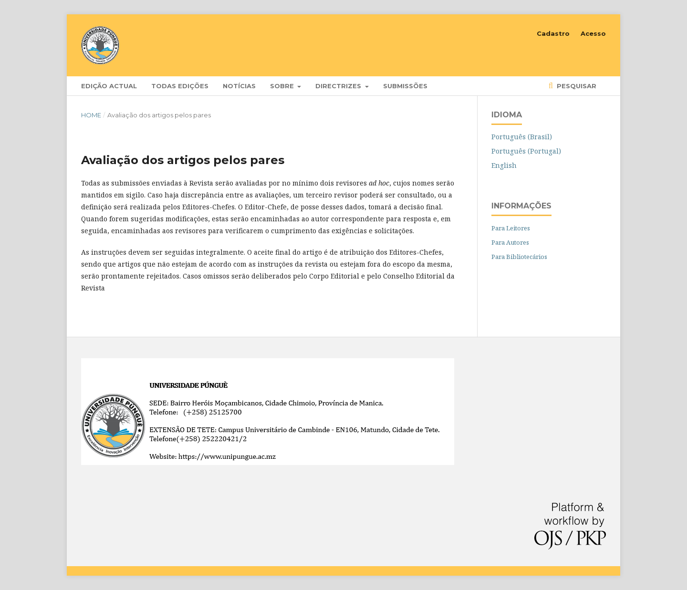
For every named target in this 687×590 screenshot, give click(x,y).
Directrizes (339, 86)
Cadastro (553, 33)
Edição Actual (109, 86)
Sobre (283, 86)
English (504, 165)
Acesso (593, 33)
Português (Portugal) (526, 150)
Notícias (239, 86)
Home (91, 115)
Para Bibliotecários (519, 256)
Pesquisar (575, 86)
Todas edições (179, 86)
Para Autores (510, 242)
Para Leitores (510, 228)
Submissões (405, 86)
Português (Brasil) (521, 136)
